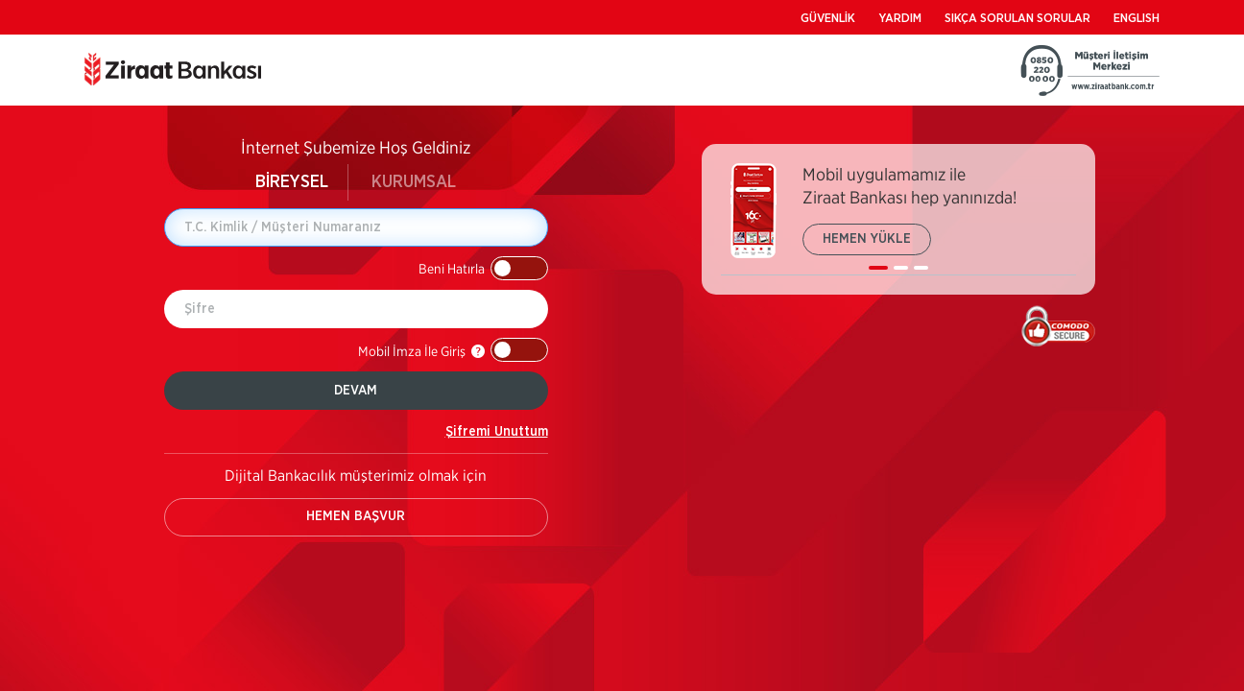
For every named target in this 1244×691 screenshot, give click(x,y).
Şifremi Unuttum (496, 432)
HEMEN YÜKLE (867, 239)
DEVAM (355, 390)
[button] (483, 268)
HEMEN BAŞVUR (355, 516)
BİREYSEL (291, 182)
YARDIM (899, 18)
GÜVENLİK (828, 18)
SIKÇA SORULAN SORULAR (1017, 18)
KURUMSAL (413, 182)
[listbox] (898, 219)
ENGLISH (1136, 18)
